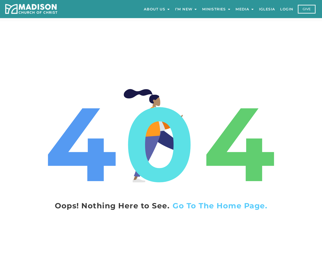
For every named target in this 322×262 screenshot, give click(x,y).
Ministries (216, 9)
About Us (157, 9)
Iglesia (267, 9)
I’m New (186, 9)
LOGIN (286, 9)
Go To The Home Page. (220, 205)
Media (245, 9)
